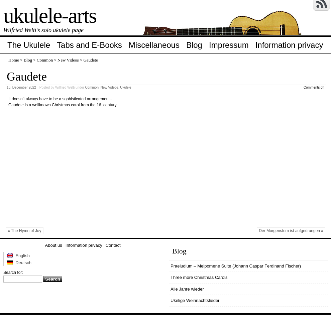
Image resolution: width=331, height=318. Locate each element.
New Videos (68, 60)
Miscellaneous (154, 44)
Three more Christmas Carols (199, 277)
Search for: (13, 272)
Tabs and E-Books (89, 44)
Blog (194, 44)
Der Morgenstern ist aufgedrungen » (291, 230)
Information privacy (289, 44)
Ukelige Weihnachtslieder (195, 300)
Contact (113, 245)
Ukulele (125, 87)
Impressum (229, 44)
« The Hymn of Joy (24, 230)
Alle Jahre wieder (187, 289)
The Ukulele (28, 44)
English (18, 255)
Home (13, 60)
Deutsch (19, 262)
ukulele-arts (49, 15)
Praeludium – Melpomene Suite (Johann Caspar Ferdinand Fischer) (236, 266)
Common (45, 60)
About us (53, 245)
